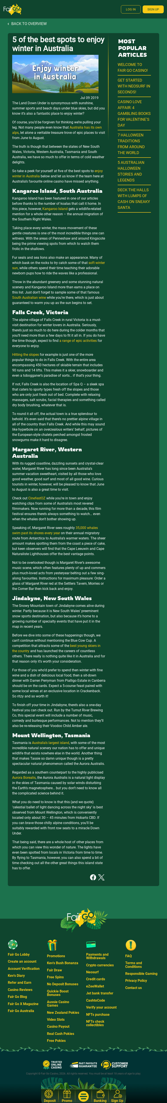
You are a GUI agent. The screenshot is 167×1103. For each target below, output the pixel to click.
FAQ (128, 956)
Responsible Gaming (141, 974)
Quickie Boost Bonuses (57, 993)
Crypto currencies (100, 965)
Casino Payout (58, 1026)
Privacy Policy (136, 981)
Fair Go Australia (21, 1011)
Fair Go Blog (17, 997)
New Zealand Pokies (63, 1013)
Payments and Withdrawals (97, 956)
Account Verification (24, 969)
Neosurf (92, 972)
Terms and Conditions (133, 965)
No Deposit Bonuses (62, 984)
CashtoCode (95, 1000)
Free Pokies (56, 1041)
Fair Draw (54, 970)
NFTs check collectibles (95, 1023)
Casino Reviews (20, 990)
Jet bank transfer (99, 993)
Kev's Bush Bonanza (62, 963)
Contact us (133, 988)
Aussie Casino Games (58, 1003)
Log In (131, 9)
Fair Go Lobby (19, 954)
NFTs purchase (98, 1014)
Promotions (56, 956)
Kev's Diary (16, 976)
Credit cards (95, 979)
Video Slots (56, 1019)
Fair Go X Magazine (23, 1004)
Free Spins (55, 977)
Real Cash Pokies (60, 1034)
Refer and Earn (19, 982)
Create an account (22, 961)
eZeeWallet (95, 986)
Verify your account (101, 1007)
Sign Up (153, 9)
